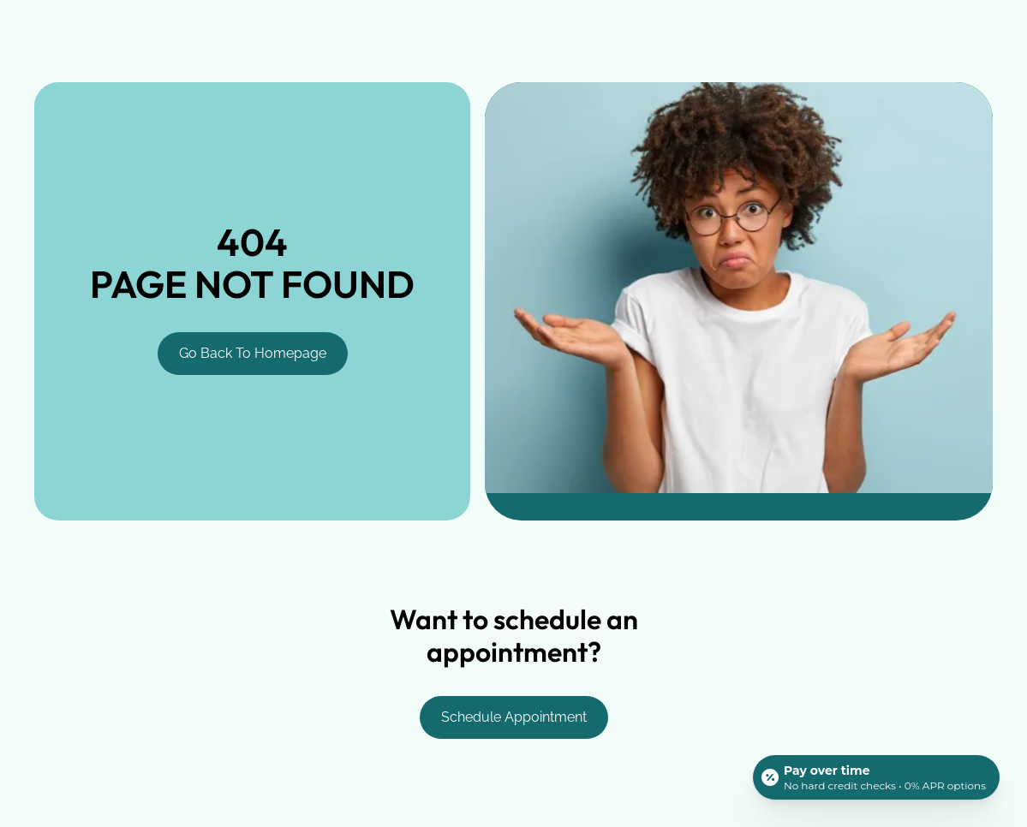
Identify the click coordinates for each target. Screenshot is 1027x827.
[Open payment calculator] (876, 777)
